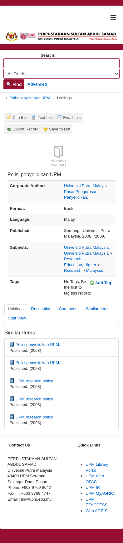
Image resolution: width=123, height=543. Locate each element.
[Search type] (61, 74)
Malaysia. (94, 270)
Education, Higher (80, 264)
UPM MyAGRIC (100, 493)
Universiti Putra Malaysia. (87, 247)
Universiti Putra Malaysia (86, 253)
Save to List (59, 129)
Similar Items (97, 308)
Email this (72, 117)
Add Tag (100, 282)
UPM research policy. (35, 381)
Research (72, 270)
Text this (45, 117)
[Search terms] (61, 63)
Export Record (26, 129)
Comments (69, 308)
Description (41, 308)
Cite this (20, 117)
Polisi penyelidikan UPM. (30, 98)
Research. (73, 259)
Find (14, 84)
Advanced (37, 84)
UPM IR (93, 487)
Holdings (16, 308)
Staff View (17, 318)
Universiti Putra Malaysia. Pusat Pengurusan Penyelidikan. (87, 191)
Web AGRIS (96, 510)
